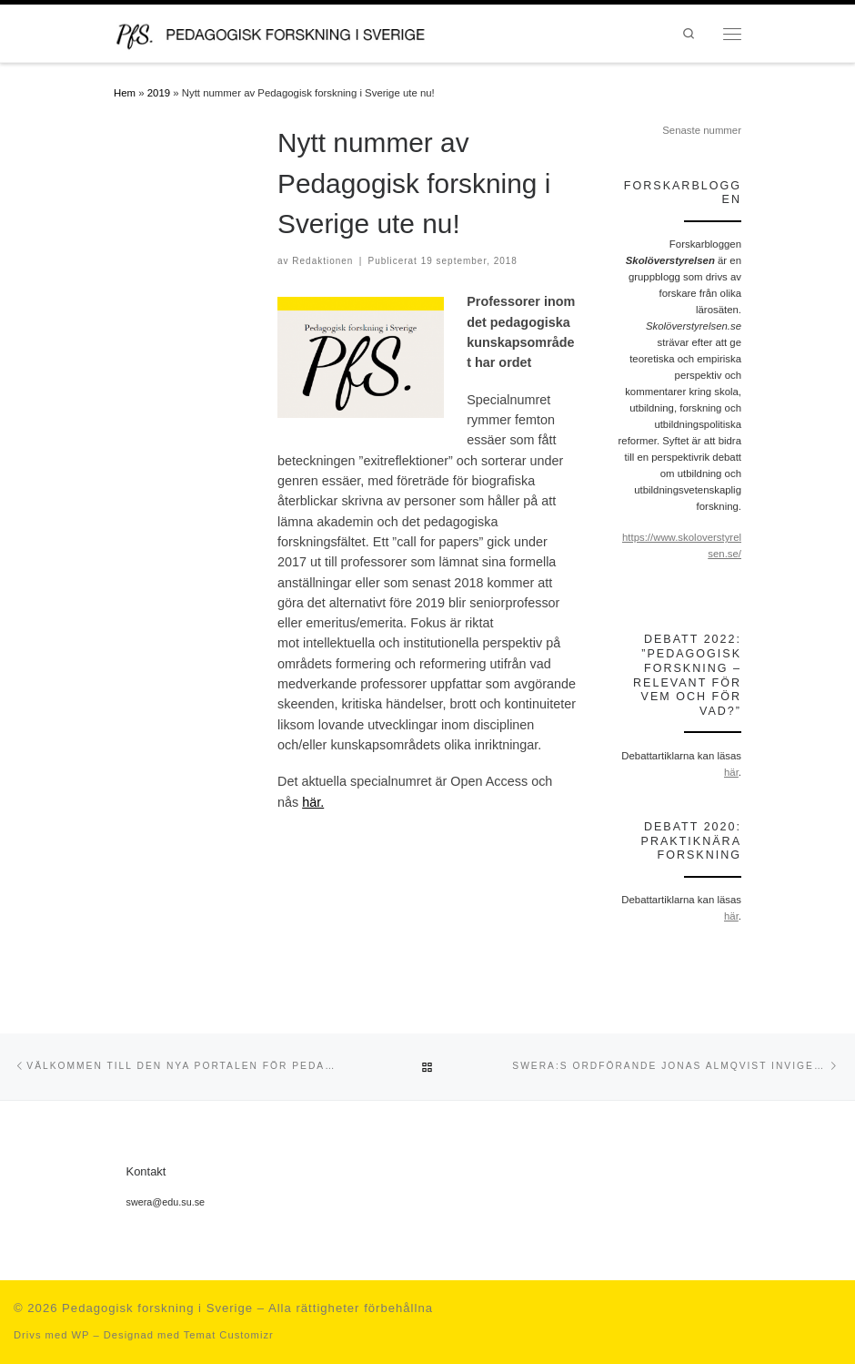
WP (80, 1334)
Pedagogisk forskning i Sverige (157, 1308)
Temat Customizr (229, 1334)
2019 (158, 92)
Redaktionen (322, 261)
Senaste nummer (701, 130)
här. (313, 802)
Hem (125, 92)
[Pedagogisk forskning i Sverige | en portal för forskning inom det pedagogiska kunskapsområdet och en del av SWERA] (288, 32)
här (731, 772)
